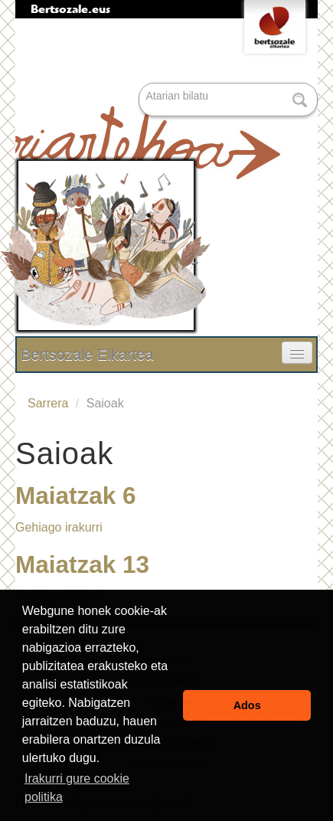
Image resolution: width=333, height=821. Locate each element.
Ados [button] (247, 705)
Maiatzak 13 (82, 564)
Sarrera (48, 403)
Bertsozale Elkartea (87, 354)
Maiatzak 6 (75, 495)
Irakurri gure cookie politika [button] (76, 787)
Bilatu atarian (140, 83)
